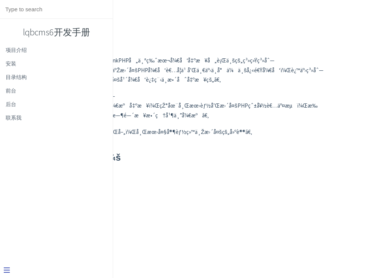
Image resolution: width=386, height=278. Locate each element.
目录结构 (16, 77)
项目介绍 (16, 50)
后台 (11, 104)
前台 (11, 90)
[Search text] (56, 9)
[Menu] (53, 271)
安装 (11, 63)
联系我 (13, 117)
